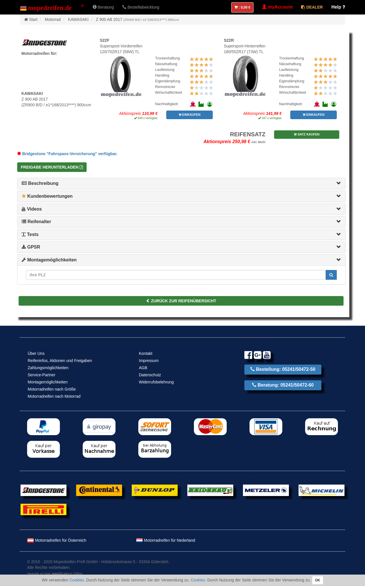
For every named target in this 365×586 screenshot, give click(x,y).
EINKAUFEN (189, 114)
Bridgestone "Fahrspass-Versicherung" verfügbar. (67, 153)
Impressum (149, 360)
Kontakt (145, 353)
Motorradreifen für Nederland (165, 540)
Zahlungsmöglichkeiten (48, 367)
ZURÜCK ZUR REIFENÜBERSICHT (181, 301)
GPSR (31, 247)
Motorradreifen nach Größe (52, 389)
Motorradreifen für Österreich (56, 540)
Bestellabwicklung (140, 7)
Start (33, 19)
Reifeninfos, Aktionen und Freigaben (60, 360)
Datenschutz (150, 375)
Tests (30, 234)
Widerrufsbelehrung (156, 382)
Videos (32, 209)
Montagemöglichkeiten (49, 259)
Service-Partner (41, 375)
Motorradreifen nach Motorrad (54, 396)
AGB (143, 367)
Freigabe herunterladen (52, 167)
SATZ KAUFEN (306, 134)
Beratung (103, 7)
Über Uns (36, 353)
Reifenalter (36, 221)
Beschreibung (40, 183)
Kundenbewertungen (47, 196)
